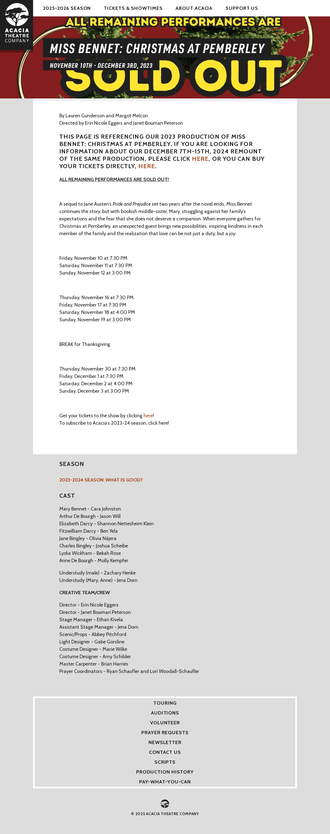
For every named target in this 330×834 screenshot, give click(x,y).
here (200, 158)
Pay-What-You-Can (165, 782)
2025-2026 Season (67, 8)
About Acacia (194, 8)
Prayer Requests (165, 733)
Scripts (165, 762)
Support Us (242, 8)
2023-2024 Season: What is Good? (101, 480)
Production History (165, 772)
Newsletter (165, 742)
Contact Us (165, 752)
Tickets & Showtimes (133, 8)
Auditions (165, 713)
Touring (164, 703)
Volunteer (165, 723)
